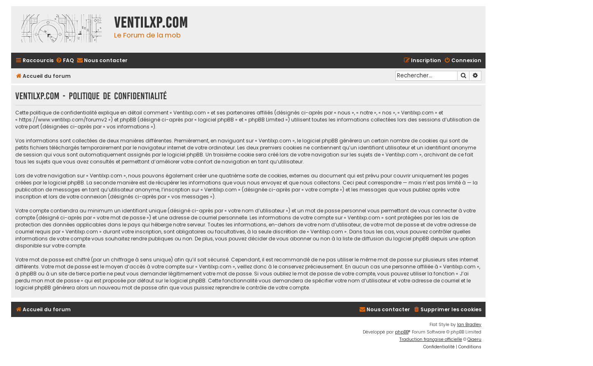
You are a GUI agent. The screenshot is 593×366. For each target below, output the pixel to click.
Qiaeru (474, 339)
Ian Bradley (469, 325)
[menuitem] (65, 60)
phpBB (402, 332)
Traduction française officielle (430, 339)
